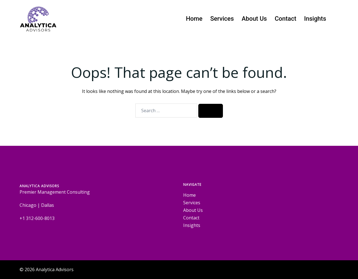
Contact (285, 18)
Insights (315, 18)
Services (222, 18)
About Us (254, 18)
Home (194, 18)
